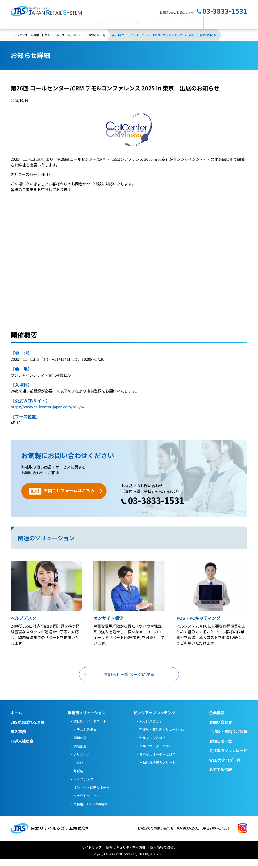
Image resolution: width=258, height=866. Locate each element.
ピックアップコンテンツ (154, 719)
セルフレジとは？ (152, 744)
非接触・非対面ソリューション (162, 736)
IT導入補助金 (22, 747)
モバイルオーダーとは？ (157, 761)
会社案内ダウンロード (228, 757)
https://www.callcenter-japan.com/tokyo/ (47, 413)
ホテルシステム (85, 736)
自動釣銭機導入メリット (157, 769)
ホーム (21, 25)
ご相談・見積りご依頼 (228, 738)
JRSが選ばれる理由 (59, 25)
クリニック (81, 761)
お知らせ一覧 (96, 42)
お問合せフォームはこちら (61, 497)
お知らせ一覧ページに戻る (129, 681)
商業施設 (80, 744)
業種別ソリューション (114, 25)
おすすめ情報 (220, 776)
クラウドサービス (86, 802)
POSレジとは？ (150, 727)
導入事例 (162, 25)
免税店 (78, 777)
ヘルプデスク (83, 785)
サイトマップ (92, 854)
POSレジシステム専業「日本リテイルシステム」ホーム (46, 42)
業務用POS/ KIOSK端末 (90, 810)
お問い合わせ (223, 25)
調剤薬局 (80, 752)
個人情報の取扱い (163, 854)
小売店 (78, 769)
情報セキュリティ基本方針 (126, 854)
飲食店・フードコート (90, 727)
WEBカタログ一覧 (224, 766)
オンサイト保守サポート (91, 794)
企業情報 (189, 25)
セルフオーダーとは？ (155, 752)
